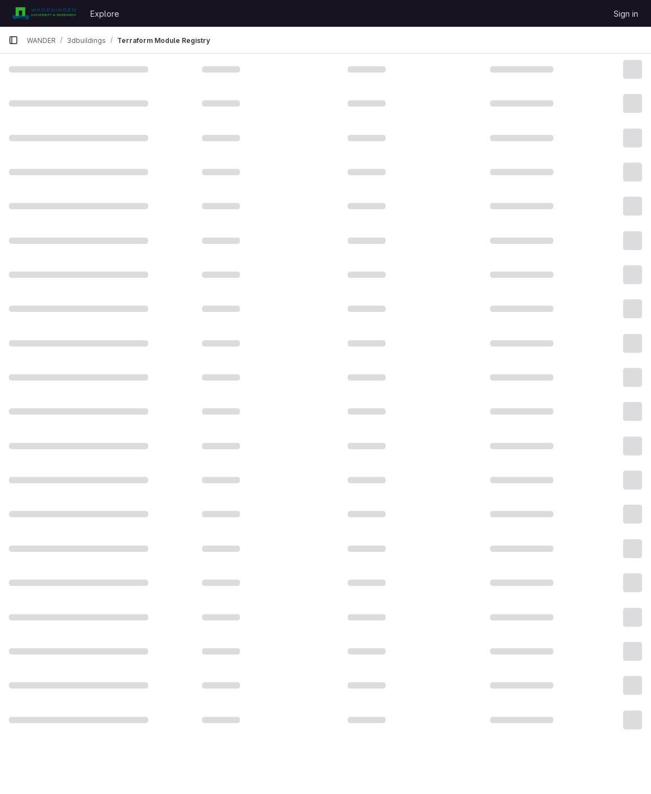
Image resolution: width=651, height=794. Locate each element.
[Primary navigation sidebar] (13, 40)
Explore (104, 13)
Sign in (626, 13)
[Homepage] (43, 13)
